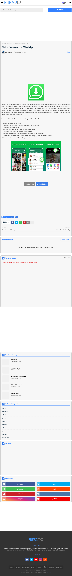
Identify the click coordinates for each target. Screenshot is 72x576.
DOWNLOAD (43, 184)
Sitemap (51, 567)
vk (54, 494)
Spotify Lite (14, 359)
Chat (7, 43)
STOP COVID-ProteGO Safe (18, 385)
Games (5, 421)
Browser (5, 411)
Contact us (25, 567)
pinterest (20, 494)
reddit (54, 489)
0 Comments (66, 258)
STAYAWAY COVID (15, 368)
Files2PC (48, 572)
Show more (65, 239)
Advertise (59, 567)
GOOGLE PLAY (30, 184)
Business (5, 415)
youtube (54, 499)
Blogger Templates (31, 572)
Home (3, 43)
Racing (5, 434)
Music (4, 431)
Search (60, 10)
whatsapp (20, 489)
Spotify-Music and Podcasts (18, 376)
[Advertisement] (36, 26)
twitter (54, 484)
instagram (20, 499)
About (18, 567)
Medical (5, 424)
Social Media (6, 437)
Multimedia (6, 427)
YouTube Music (15, 393)
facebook (20, 484)
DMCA (33, 567)
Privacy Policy (42, 567)
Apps (12, 217)
